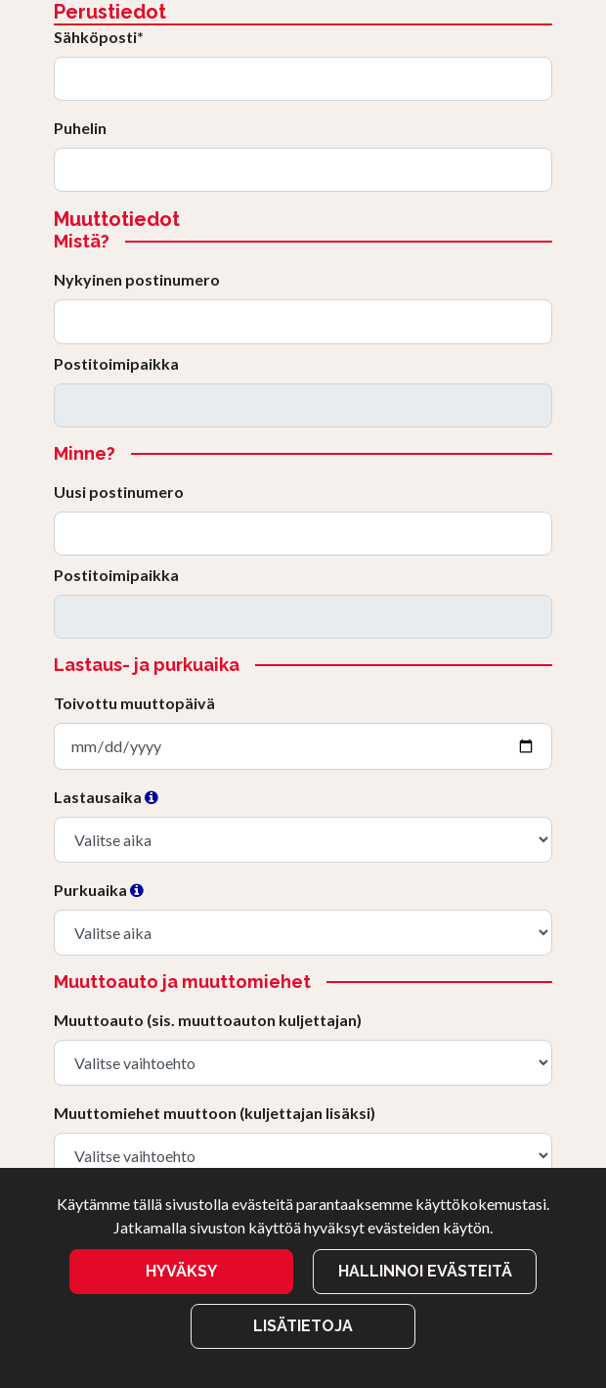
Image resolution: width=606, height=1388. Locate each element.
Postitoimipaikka (116, 363)
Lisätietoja (303, 1326)
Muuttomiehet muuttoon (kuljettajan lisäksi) (214, 1112)
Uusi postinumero (119, 491)
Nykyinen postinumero (137, 279)
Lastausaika (106, 796)
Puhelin (80, 127)
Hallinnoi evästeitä (425, 1271)
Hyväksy (181, 1271)
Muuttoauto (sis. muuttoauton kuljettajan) (208, 1019)
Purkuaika (99, 889)
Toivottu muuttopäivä (134, 703)
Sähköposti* (99, 36)
